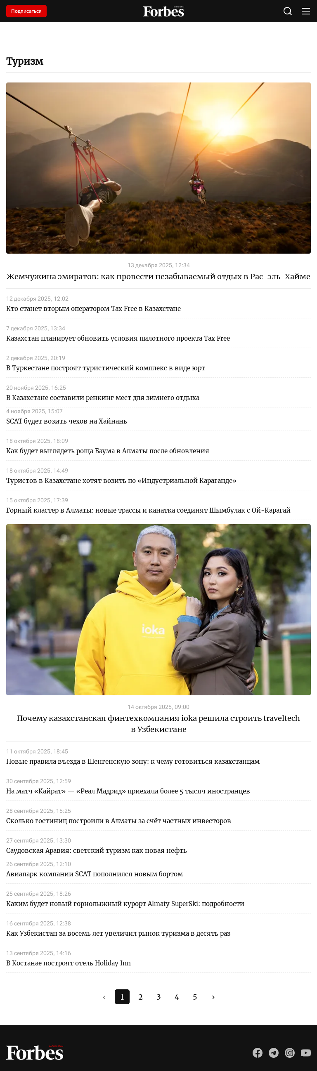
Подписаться (26, 11)
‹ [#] (104, 997)
